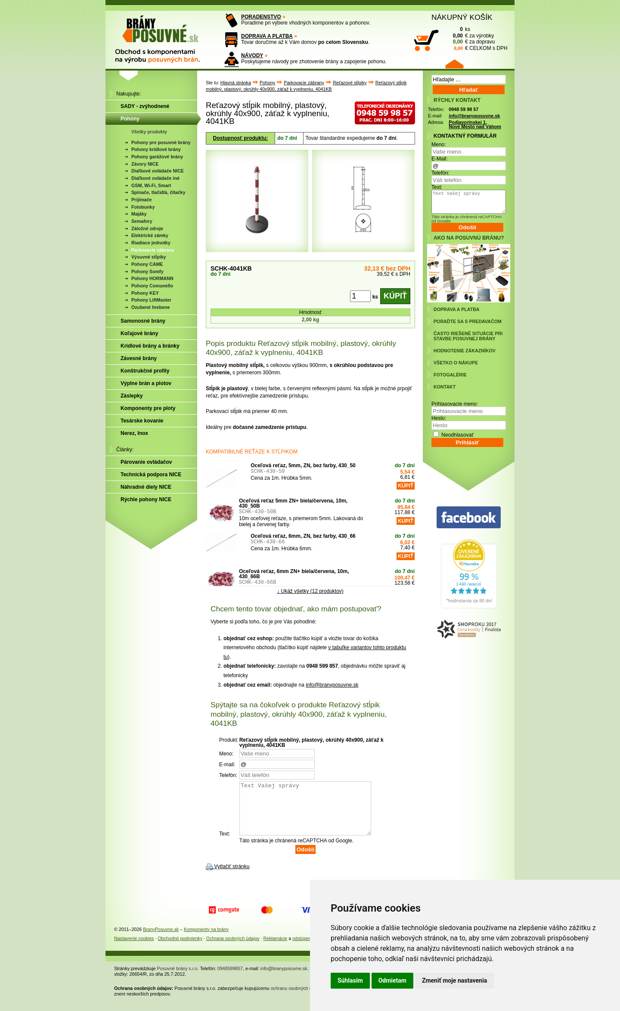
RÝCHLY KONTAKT (457, 100)
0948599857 (230, 978)
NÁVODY (252, 55)
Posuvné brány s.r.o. (178, 978)
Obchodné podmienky (180, 948)
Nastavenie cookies (134, 948)
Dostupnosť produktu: (240, 138)
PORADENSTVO (261, 17)
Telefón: (440, 173)
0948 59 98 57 (463, 109)
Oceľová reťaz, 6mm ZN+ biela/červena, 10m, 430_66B (294, 573)
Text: (436, 187)
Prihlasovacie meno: (454, 404)
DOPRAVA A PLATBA (267, 36)
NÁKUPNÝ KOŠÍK (462, 17)
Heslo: (438, 418)
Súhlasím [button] (350, 980)
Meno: (438, 145)
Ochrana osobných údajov (233, 948)
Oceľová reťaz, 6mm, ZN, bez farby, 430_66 (303, 536)
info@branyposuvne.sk (332, 685)
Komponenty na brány (206, 939)
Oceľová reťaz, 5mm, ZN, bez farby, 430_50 (303, 465)
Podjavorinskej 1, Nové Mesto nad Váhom (475, 124)
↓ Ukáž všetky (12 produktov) (310, 591)
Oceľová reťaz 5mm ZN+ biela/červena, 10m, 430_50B (293, 503)
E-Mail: (439, 159)
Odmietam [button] (392, 980)
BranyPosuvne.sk (161, 939)
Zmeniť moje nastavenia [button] (454, 980)
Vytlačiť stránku (231, 877)
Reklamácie (276, 948)
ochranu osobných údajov (297, 998)
